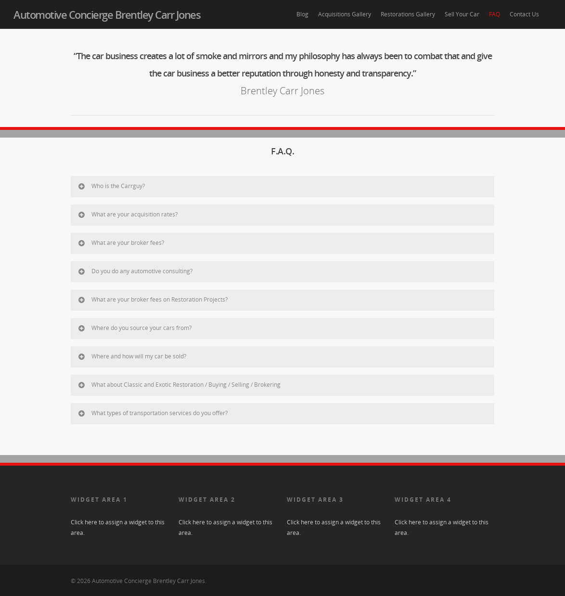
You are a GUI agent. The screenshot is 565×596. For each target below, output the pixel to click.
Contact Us (524, 14)
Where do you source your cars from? (134, 328)
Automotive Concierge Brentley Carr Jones (106, 14)
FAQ (494, 14)
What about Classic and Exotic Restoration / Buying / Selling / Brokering (179, 384)
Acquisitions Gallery (344, 14)
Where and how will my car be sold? (131, 356)
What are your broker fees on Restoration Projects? (152, 299)
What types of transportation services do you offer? (152, 413)
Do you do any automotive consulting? (135, 271)
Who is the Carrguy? (111, 186)
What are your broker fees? (120, 243)
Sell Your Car (462, 14)
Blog (302, 14)
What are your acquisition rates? (127, 214)
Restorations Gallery (408, 14)
